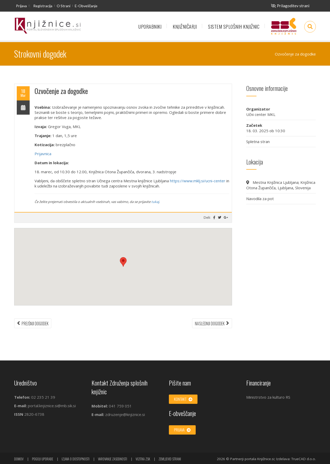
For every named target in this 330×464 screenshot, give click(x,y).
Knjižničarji (185, 26)
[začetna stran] (47, 26)
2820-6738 (34, 414)
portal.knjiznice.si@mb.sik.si (52, 405)
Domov (18, 458)
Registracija (42, 6)
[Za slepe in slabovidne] (290, 5)
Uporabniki (149, 26)
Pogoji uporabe (42, 458)
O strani (63, 6)
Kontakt (183, 399)
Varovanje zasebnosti (112, 458)
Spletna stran (258, 141)
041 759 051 (120, 405)
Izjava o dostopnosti (75, 458)
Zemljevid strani (170, 458)
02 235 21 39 (43, 397)
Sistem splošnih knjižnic (233, 26)
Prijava (21, 6)
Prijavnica (43, 153)
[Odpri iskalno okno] (310, 27)
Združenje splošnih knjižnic (283, 28)
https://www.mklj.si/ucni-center (197, 180)
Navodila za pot (260, 198)
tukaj (155, 201)
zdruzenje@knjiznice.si (125, 414)
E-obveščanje (86, 6)
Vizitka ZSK (143, 458)
